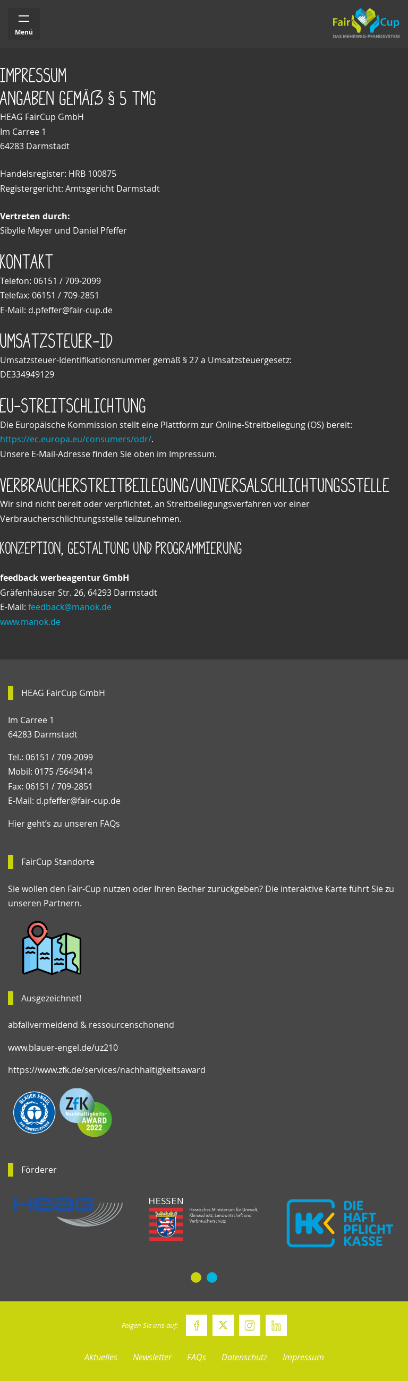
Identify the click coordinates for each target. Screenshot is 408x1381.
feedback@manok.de (70, 607)
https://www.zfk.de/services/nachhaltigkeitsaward (107, 1070)
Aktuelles (100, 1357)
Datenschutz (244, 1357)
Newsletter (152, 1357)
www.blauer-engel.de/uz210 (63, 1047)
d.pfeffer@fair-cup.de (78, 801)
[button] (196, 1277)
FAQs (196, 1357)
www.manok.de (30, 622)
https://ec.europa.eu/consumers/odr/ (75, 439)
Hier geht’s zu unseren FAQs (64, 823)
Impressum (303, 1357)
